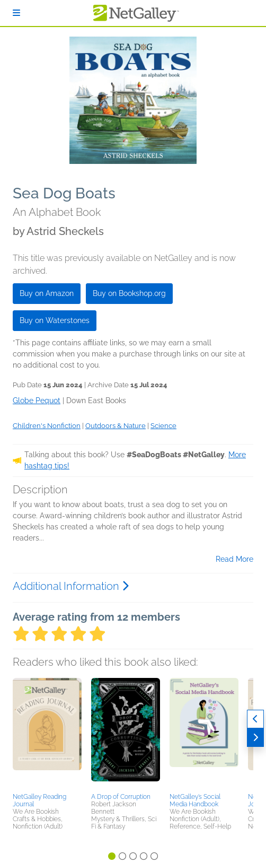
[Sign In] (16, 13)
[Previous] (255, 719)
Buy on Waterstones (55, 320)
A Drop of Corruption (120, 796)
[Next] (255, 737)
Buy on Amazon (47, 293)
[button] (47, 733)
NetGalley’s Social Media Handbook (195, 800)
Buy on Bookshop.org (129, 293)
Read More (234, 559)
